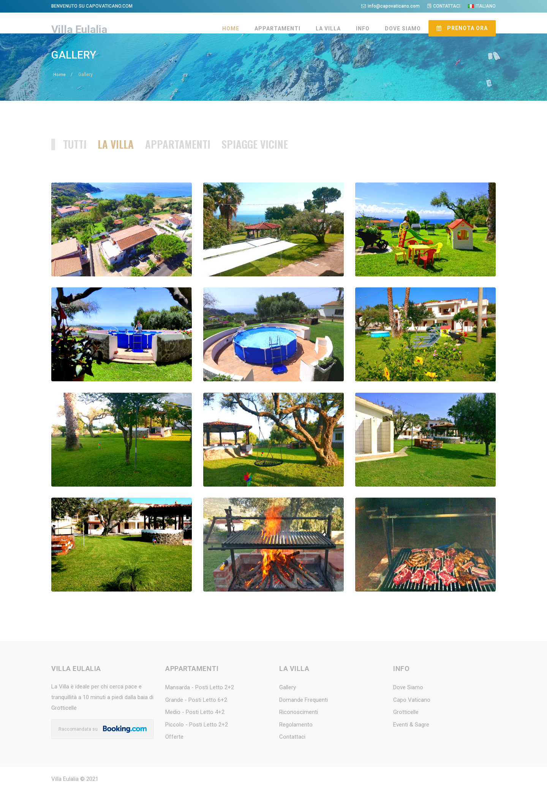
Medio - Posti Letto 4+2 (194, 723)
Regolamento (296, 735)
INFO (363, 28)
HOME (230, 28)
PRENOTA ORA (462, 28)
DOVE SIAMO (403, 28)
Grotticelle (406, 723)
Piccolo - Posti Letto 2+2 (196, 735)
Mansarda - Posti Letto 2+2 (199, 698)
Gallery (287, 698)
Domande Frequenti (303, 710)
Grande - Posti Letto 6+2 (196, 710)
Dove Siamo (408, 698)
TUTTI (77, 154)
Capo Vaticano (411, 710)
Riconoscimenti (298, 723)
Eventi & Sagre (411, 735)
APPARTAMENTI (277, 28)
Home (59, 85)
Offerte (174, 747)
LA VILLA (328, 28)
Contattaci (292, 747)
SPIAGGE (274, 154)
